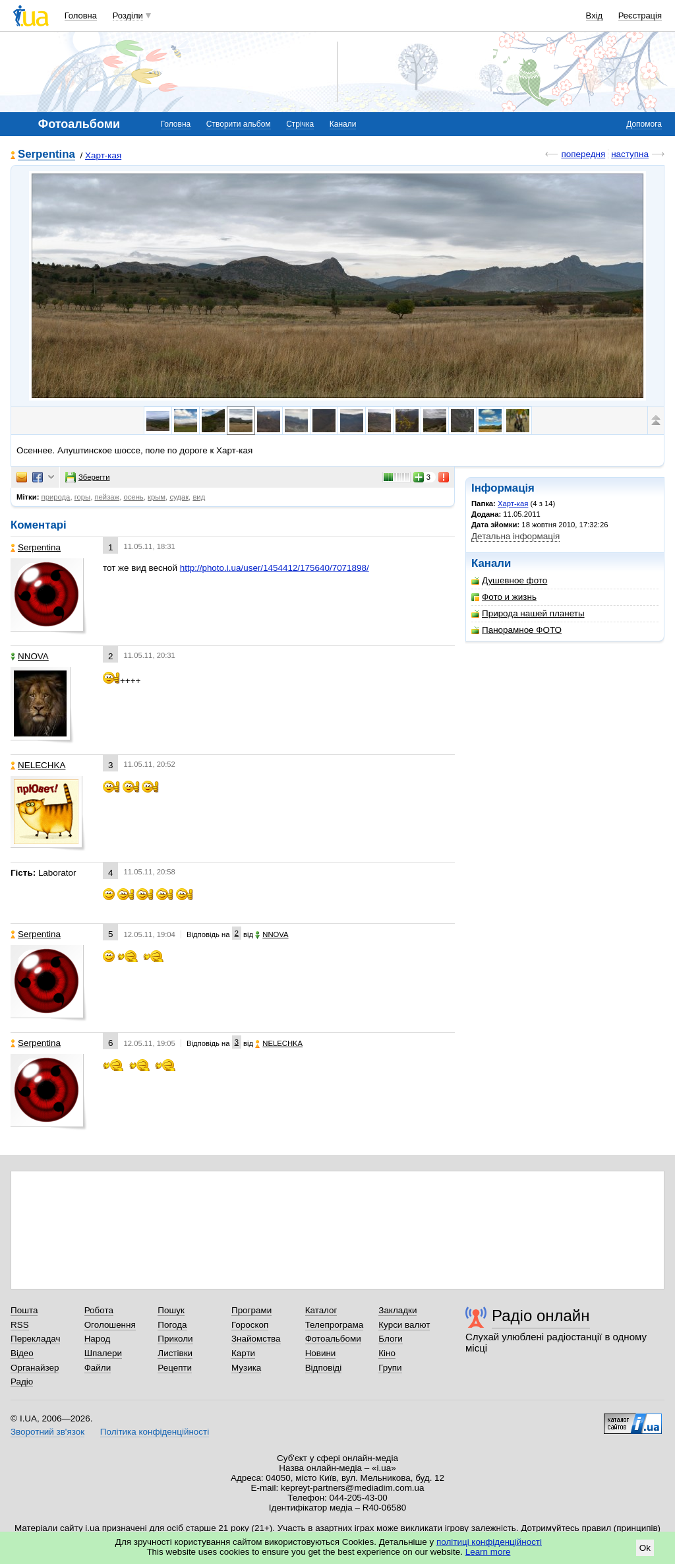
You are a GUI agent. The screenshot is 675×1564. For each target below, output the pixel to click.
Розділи (128, 15)
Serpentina (46, 154)
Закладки (397, 1310)
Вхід (594, 15)
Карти (243, 1353)
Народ (97, 1339)
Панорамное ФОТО (516, 630)
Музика (246, 1368)
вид (198, 497)
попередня (583, 154)
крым (156, 497)
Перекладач (35, 1339)
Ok (645, 1548)
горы (82, 497)
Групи (389, 1368)
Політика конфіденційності (154, 1432)
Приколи (175, 1339)
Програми (251, 1310)
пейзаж (106, 497)
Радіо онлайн (541, 1315)
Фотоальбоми (333, 1339)
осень (133, 497)
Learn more (488, 1552)
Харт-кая (103, 155)
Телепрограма (334, 1325)
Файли (97, 1368)
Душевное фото (509, 580)
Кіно (387, 1353)
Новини (320, 1353)
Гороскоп (249, 1325)
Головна (81, 15)
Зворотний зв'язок (47, 1432)
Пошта (24, 1310)
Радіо (22, 1381)
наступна (630, 154)
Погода (172, 1325)
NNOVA (30, 656)
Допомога (644, 124)
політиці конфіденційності (489, 1542)
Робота (98, 1310)
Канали (343, 124)
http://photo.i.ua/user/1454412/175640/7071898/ (274, 568)
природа (56, 497)
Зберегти (87, 477)
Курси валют (404, 1325)
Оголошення (110, 1325)
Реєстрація (640, 15)
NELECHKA (38, 765)
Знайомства (256, 1339)
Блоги (390, 1339)
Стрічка (300, 124)
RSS (20, 1325)
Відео (22, 1353)
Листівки (175, 1353)
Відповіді (323, 1368)
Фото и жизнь (504, 597)
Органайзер (35, 1368)
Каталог (321, 1310)
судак (179, 497)
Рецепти (175, 1368)
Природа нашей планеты (528, 613)
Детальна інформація (515, 536)
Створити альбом (238, 124)
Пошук (171, 1310)
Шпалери (103, 1353)
